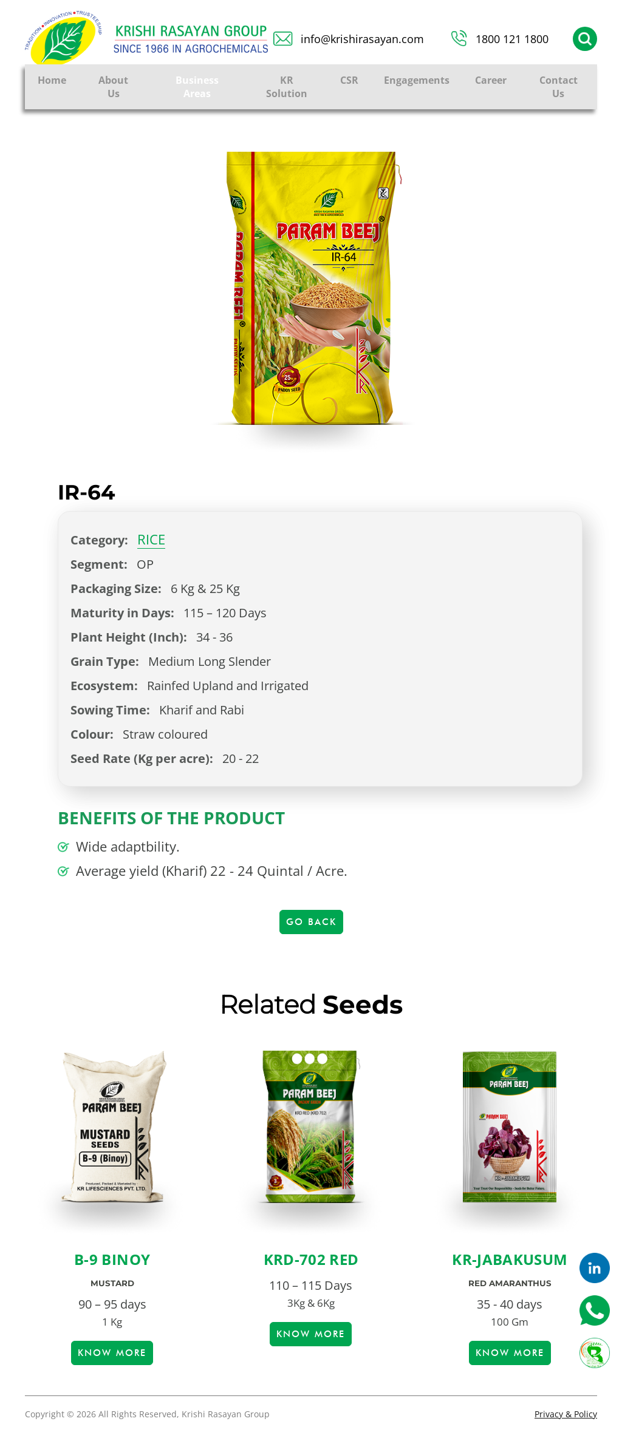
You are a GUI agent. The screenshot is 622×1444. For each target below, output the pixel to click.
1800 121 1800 (512, 39)
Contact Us (558, 86)
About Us (113, 86)
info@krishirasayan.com (362, 39)
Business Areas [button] (197, 86)
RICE (151, 539)
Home (52, 80)
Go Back (311, 922)
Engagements (416, 80)
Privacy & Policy (566, 1414)
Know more (112, 1352)
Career (491, 80)
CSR (349, 80)
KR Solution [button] (286, 86)
